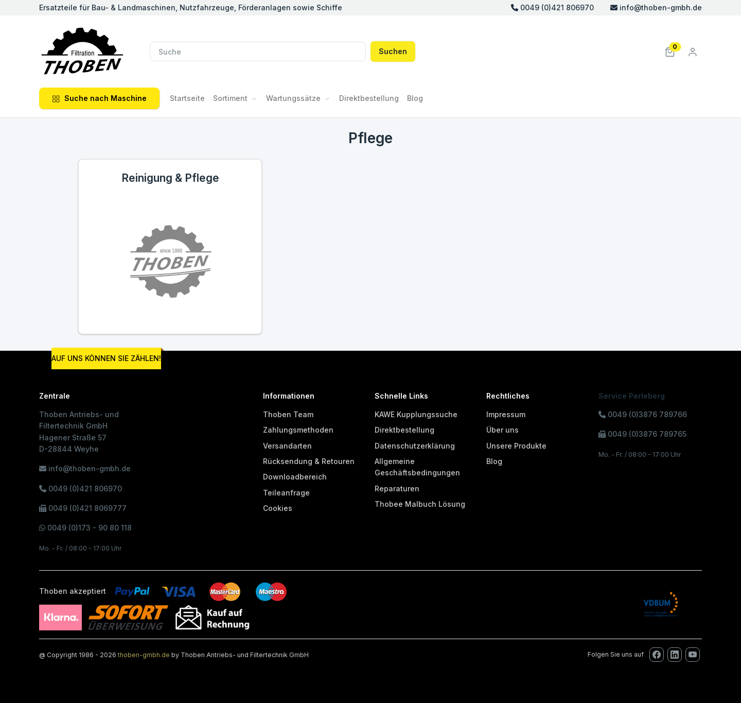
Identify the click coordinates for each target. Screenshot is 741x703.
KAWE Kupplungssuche (416, 414)
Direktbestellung (369, 98)
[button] (670, 51)
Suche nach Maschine (99, 98)
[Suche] (258, 51)
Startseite (187, 98)
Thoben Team (288, 414)
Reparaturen (397, 488)
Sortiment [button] (230, 98)
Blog (415, 98)
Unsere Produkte (516, 445)
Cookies (277, 508)
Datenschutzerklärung (415, 445)
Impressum (505, 414)
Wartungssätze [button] (293, 98)
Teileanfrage (286, 492)
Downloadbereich (295, 476)
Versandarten (287, 445)
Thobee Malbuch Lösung (420, 504)
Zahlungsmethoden (298, 429)
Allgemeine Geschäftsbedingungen (417, 467)
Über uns (502, 429)
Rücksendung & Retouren (309, 461)
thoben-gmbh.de (144, 655)
